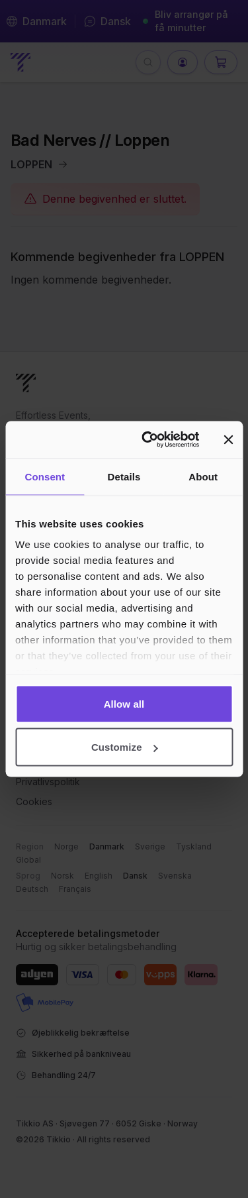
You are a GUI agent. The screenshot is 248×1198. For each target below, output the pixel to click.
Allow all (124, 703)
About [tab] (203, 476)
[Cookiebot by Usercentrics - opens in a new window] (148, 440)
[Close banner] (228, 439)
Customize (124, 747)
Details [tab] (124, 476)
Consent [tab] (44, 476)
